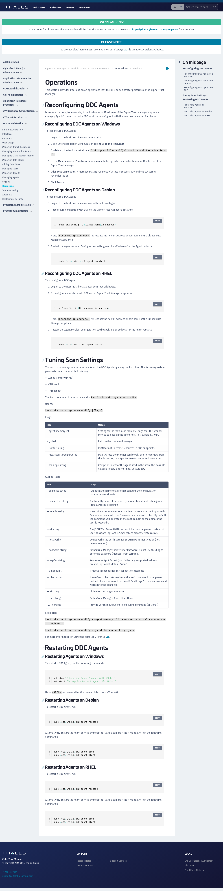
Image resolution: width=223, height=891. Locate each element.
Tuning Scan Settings (195, 95)
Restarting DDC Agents (195, 99)
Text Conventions (85, 868)
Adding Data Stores (12, 160)
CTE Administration (15, 114)
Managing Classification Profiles (18, 151)
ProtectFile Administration (12, 201)
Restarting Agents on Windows (194, 106)
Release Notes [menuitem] (84, 7)
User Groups (8, 138)
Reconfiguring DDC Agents (197, 68)
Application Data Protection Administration (19, 77)
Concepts (7, 134)
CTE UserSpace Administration (12, 106)
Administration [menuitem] (55, 7)
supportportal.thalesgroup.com (17, 879)
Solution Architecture (13, 125)
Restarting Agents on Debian (198, 111)
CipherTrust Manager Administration (14, 68)
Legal (188, 856)
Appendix (7, 190)
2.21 (126, 49)
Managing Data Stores (13, 155)
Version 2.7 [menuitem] (51, 72)
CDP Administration (15, 90)
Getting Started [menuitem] (39, 7)
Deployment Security (12, 194)
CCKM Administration (16, 85)
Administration (11, 61)
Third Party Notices (194, 873)
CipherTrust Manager (56, 68)
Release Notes (84, 863)
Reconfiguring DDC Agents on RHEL (198, 89)
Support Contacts (118, 863)
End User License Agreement (199, 863)
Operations (8, 181)
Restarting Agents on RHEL (197, 115)
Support (82, 856)
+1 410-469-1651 (9, 875)
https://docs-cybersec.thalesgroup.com (155, 29)
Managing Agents (10, 173)
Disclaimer (190, 868)
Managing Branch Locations (16, 142)
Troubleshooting (10, 186)
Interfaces (7, 129)
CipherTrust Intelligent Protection (15, 97)
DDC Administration (15, 119)
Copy (157, 225)
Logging (6, 177)
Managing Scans (10, 164)
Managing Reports (11, 168)
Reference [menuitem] (70, 7)
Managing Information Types (16, 147)
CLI (108, 641)
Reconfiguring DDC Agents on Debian (198, 82)
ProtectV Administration (18, 209)
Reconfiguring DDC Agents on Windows (198, 75)
